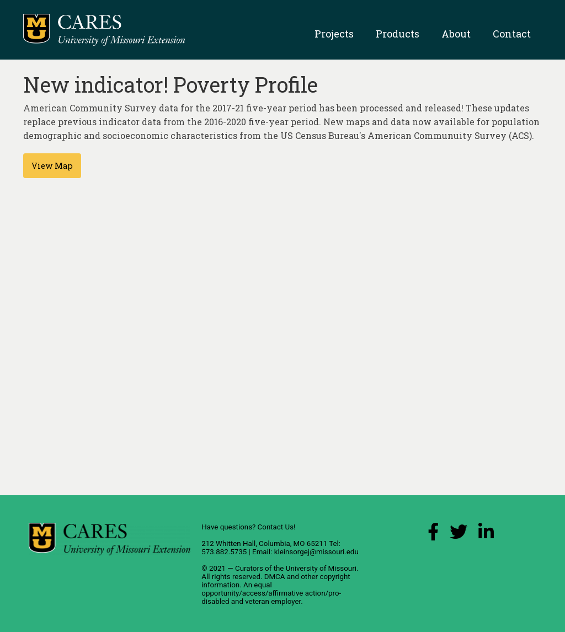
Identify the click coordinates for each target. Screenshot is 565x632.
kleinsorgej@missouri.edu (316, 552)
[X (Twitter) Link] (458, 534)
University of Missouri (321, 568)
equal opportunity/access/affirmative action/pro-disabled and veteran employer (271, 593)
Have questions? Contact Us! (248, 527)
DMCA (274, 576)
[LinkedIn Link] (486, 534)
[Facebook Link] (433, 534)
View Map (52, 165)
